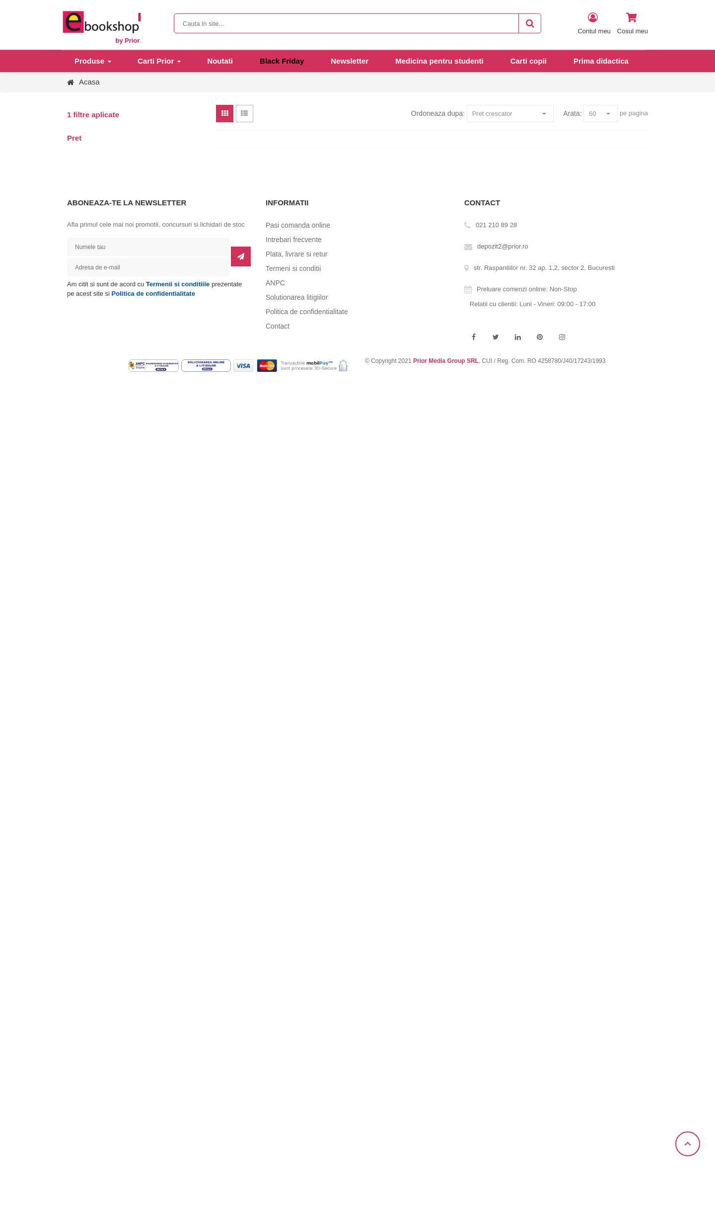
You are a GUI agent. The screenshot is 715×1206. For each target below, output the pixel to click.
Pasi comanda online (298, 225)
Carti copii (528, 61)
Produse (89, 61)
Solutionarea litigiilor (297, 297)
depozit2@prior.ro (502, 246)
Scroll (687, 1143)
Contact (277, 326)
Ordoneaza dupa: (438, 113)
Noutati (220, 61)
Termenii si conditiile (178, 284)
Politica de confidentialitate (153, 293)
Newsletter (349, 61)
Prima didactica (601, 61)
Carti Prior (156, 61)
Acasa (89, 82)
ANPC (275, 283)
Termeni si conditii (293, 268)
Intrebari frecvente (294, 240)
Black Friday (282, 61)
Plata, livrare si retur (296, 254)
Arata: (572, 113)
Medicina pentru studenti (439, 61)
